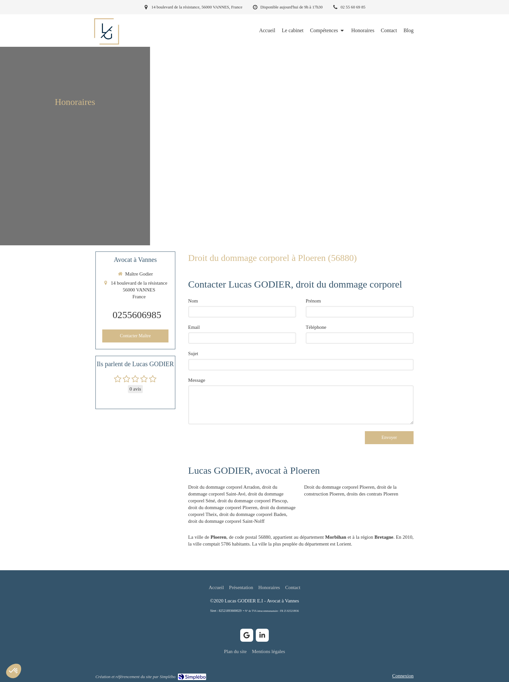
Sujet (193, 353)
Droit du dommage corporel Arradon (224, 487)
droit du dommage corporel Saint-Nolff (226, 521)
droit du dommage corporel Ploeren (222, 507)
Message (196, 380)
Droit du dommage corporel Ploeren (339, 487)
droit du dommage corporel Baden (252, 514)
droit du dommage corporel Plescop (252, 500)
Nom (193, 300)
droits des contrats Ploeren (372, 493)
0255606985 (137, 314)
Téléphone (316, 327)
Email (194, 327)
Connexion (403, 675)
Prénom (313, 300)
